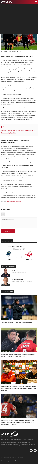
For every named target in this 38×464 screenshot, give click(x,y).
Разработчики (10, 461)
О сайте (3, 461)
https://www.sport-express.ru (14, 201)
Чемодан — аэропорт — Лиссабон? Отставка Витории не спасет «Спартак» (16, 323)
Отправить (8, 231)
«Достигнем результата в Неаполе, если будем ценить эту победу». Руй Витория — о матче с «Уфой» (18, 355)
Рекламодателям (19, 461)
